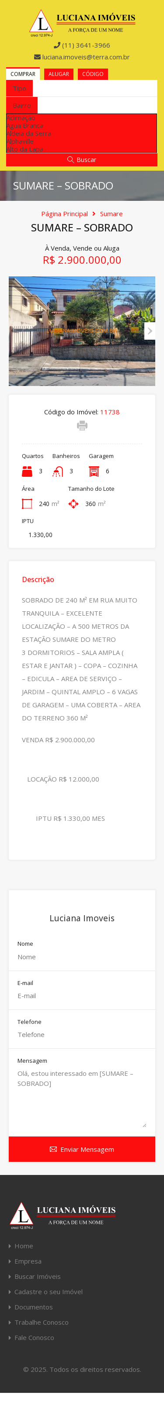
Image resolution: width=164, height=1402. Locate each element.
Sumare (111, 213)
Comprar (22, 74)
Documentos (33, 1307)
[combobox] (19, 88)
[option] (81, 117)
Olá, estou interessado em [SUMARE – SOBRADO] (82, 1097)
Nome (25, 943)
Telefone (29, 1022)
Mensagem (32, 1061)
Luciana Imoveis (82, 918)
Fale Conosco (34, 1337)
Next (149, 331)
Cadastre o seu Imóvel (48, 1291)
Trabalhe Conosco (41, 1322)
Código (93, 74)
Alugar (59, 74)
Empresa (28, 1261)
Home (23, 1246)
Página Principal (64, 213)
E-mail (25, 983)
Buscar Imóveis (37, 1276)
